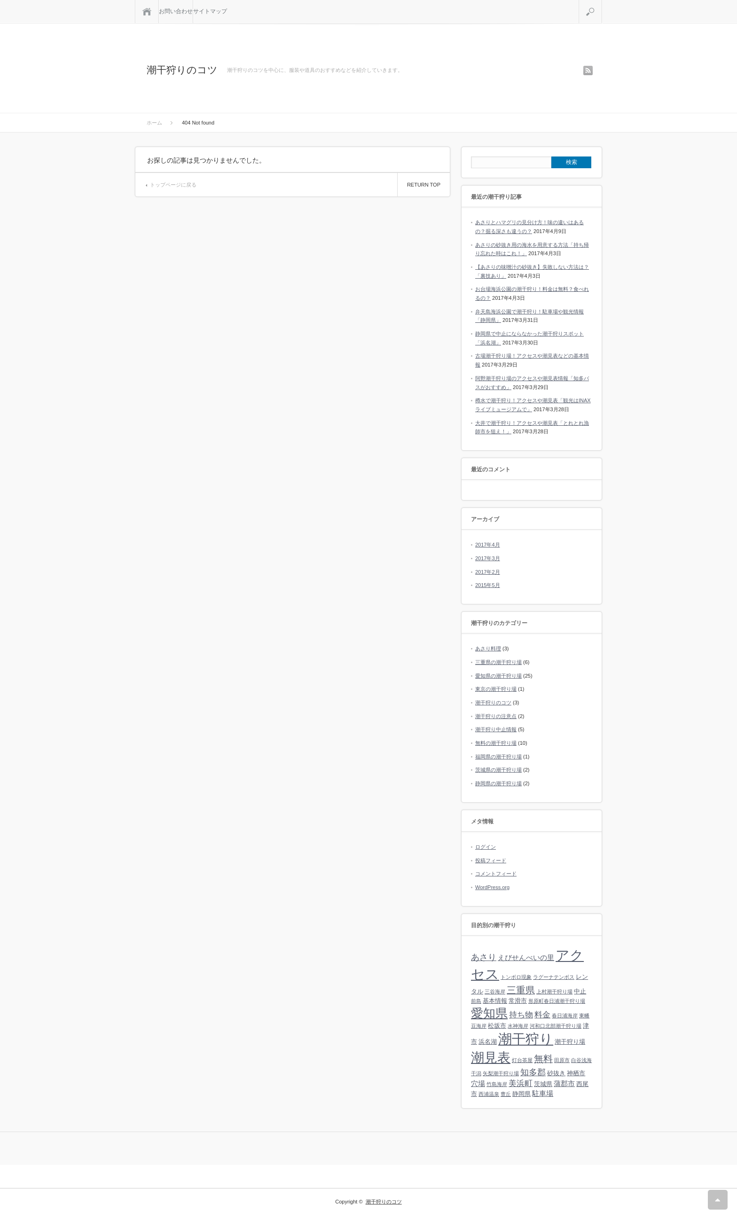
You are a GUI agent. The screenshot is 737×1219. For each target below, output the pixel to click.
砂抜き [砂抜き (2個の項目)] (556, 1073)
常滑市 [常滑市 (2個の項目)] (518, 1000)
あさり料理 (488, 648)
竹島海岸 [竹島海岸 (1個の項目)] (496, 1084)
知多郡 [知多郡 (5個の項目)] (533, 1072)
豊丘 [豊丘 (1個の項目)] (506, 1094)
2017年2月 (487, 572)
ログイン (485, 847)
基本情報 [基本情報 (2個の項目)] (495, 1000)
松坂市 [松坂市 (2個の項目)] (497, 1025)
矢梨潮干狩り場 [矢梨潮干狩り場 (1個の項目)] (501, 1073)
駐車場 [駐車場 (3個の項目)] (542, 1093)
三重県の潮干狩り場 (498, 662)
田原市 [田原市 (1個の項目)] (562, 1060)
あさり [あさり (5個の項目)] (483, 957)
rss (588, 70)
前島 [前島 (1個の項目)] (476, 1001)
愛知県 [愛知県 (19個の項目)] (489, 1013)
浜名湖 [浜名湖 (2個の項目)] (487, 1041)
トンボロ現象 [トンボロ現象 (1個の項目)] (516, 977)
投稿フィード (490, 860)
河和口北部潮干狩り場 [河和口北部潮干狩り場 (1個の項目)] (555, 1026)
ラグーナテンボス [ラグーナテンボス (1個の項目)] (553, 977)
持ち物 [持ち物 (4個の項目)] (521, 1014)
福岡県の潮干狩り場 (498, 756)
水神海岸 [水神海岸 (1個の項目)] (518, 1026)
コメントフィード (496, 873)
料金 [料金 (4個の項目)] (542, 1014)
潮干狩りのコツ (182, 69)
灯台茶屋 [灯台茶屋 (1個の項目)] (522, 1060)
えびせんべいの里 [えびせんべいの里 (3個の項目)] (526, 957)
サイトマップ (210, 11)
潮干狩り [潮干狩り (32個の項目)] (525, 1039)
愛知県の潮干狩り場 (498, 676)
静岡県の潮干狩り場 (498, 783)
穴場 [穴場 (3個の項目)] (478, 1083)
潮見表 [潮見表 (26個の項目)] (490, 1057)
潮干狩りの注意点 (496, 716)
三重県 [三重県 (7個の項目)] (521, 990)
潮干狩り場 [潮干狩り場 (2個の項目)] (570, 1041)
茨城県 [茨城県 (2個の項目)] (543, 1083)
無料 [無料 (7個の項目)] (543, 1059)
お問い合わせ (176, 11)
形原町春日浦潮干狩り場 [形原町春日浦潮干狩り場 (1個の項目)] (556, 1001)
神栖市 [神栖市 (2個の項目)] (576, 1073)
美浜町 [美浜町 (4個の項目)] (521, 1083)
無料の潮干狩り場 (496, 743)
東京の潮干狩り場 (496, 689)
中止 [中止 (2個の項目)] (580, 991)
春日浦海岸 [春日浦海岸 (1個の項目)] (565, 1015)
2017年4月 (487, 544)
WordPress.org (492, 887)
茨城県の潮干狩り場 (498, 770)
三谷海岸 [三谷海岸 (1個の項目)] (495, 991)
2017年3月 (487, 558)
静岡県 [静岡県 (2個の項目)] (521, 1093)
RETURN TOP (423, 185)
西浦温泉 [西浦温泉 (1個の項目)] (488, 1094)
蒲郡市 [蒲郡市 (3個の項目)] (564, 1083)
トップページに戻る (173, 185)
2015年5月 (487, 585)
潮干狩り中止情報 (496, 729)
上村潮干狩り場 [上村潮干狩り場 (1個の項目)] (554, 991)
